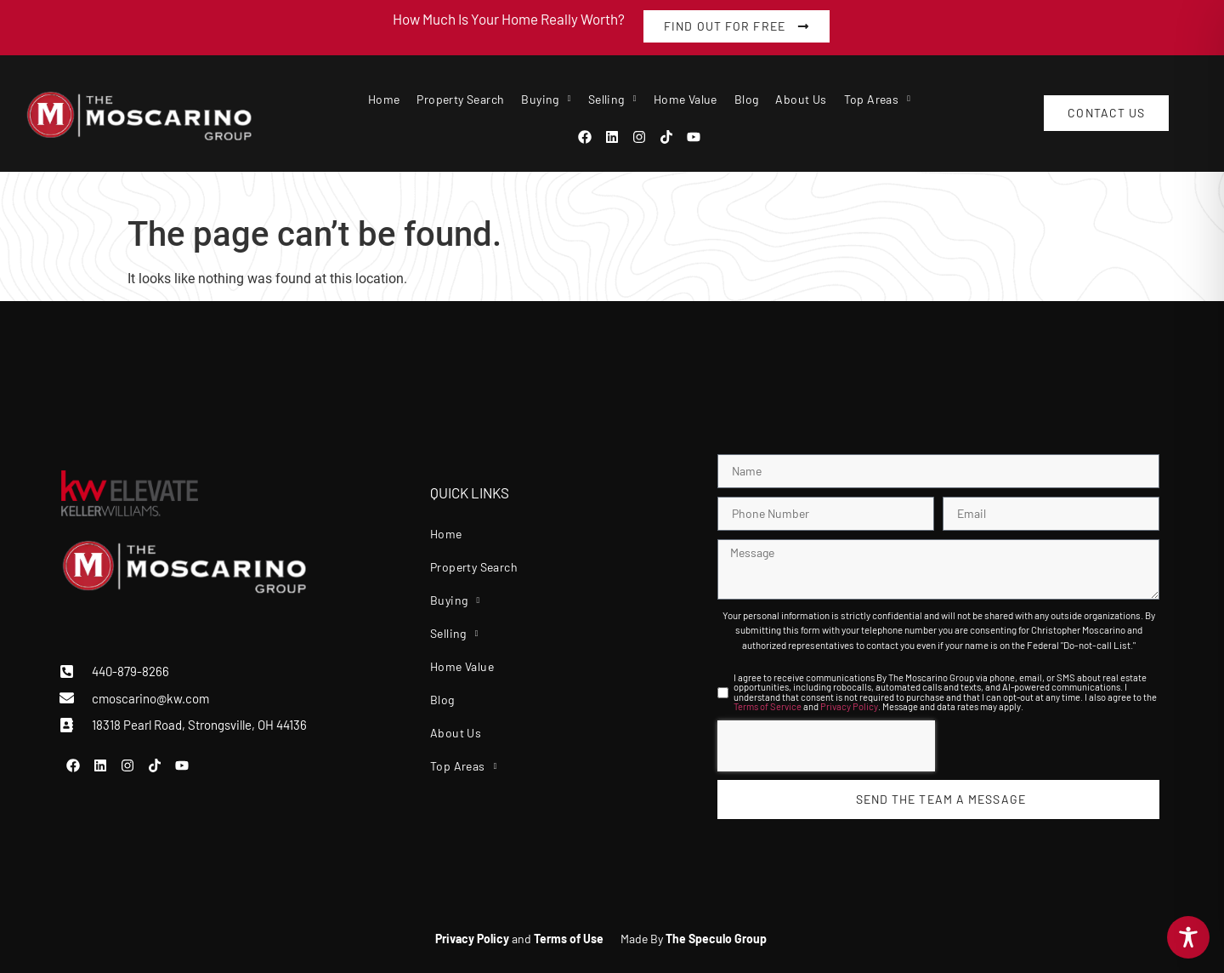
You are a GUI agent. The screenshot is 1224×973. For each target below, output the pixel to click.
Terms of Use (569, 938)
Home (384, 99)
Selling (612, 99)
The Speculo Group (716, 938)
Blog (746, 99)
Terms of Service (768, 706)
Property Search (460, 99)
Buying (545, 99)
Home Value (685, 99)
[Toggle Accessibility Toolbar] (1188, 937)
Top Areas (877, 99)
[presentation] (826, 745)
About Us (800, 99)
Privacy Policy (849, 706)
